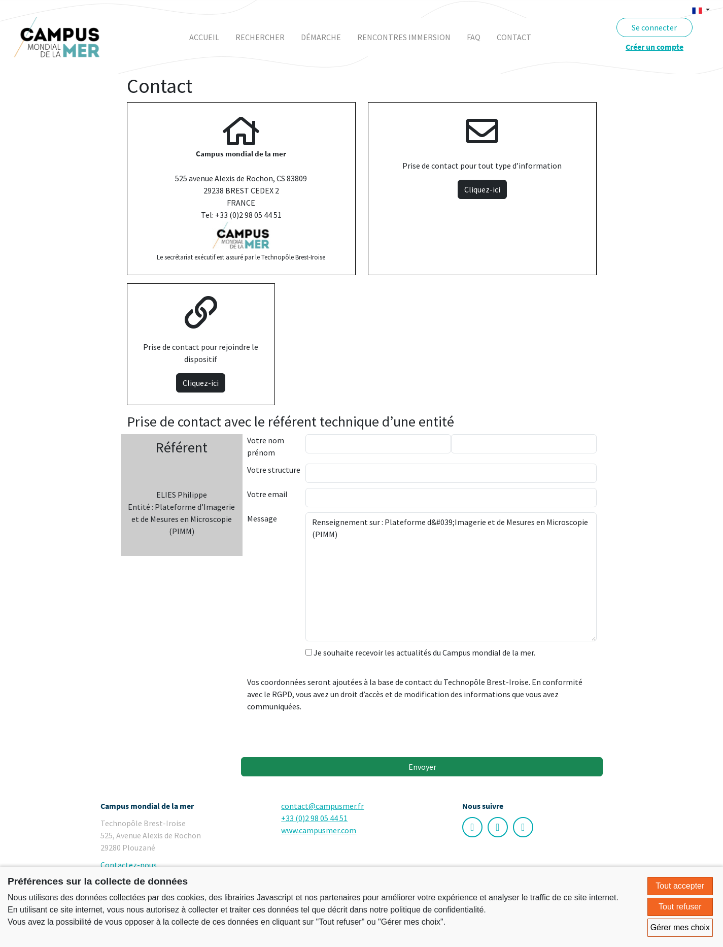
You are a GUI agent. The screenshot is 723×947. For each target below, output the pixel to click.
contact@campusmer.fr (322, 806)
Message (262, 518)
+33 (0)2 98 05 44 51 (314, 818)
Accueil (204, 37)
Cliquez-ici (482, 189)
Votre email (267, 494)
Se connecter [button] (654, 27)
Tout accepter (680, 885)
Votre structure (273, 470)
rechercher (260, 37)
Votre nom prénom (265, 446)
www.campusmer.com (318, 830)
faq (473, 37)
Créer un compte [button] (654, 47)
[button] (700, 9)
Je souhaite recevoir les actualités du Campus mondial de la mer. (420, 652)
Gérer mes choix (680, 927)
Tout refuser (680, 906)
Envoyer (421, 767)
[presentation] (382, 732)
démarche (321, 37)
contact (514, 37)
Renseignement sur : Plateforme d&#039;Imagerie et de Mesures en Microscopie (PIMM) (451, 576)
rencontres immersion (404, 37)
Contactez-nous (128, 865)
